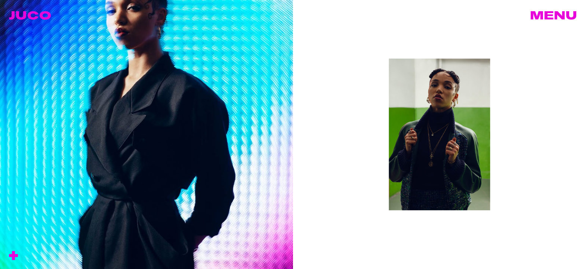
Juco (30, 15)
